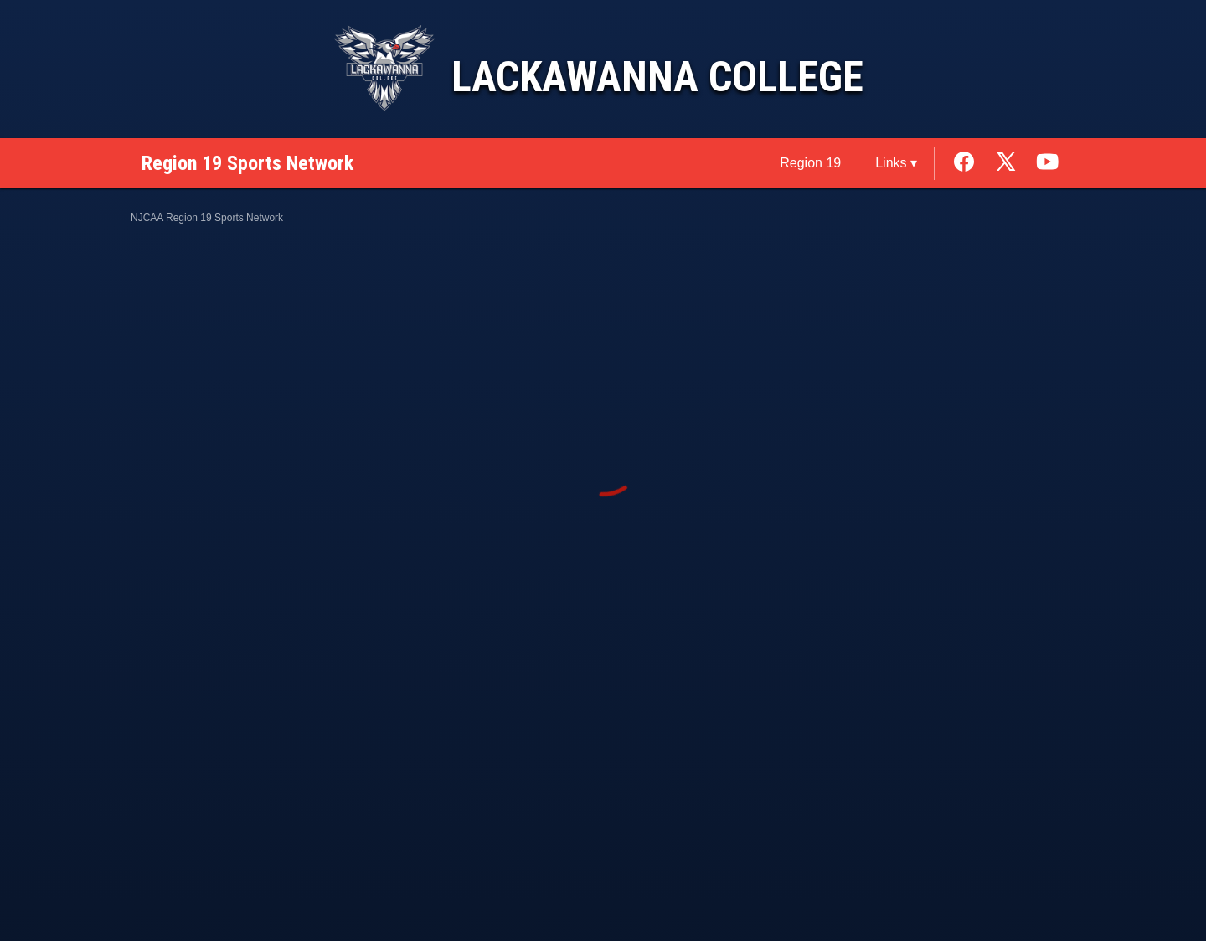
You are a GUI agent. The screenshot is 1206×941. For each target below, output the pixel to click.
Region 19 (810, 163)
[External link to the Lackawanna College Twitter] (1014, 163)
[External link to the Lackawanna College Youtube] (1047, 163)
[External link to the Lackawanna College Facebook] (972, 163)
